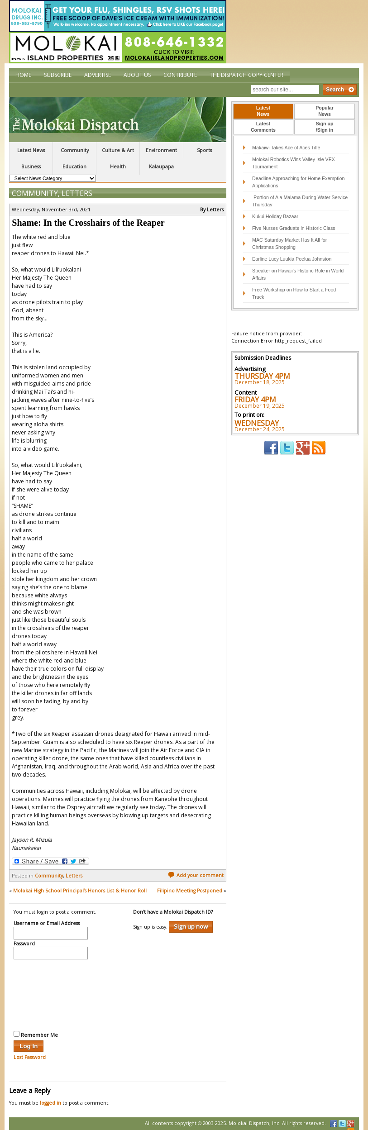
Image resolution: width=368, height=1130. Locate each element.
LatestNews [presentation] (263, 111)
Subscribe (58, 75)
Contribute (180, 75)
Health (118, 166)
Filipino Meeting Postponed (189, 883)
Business (31, 166)
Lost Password (30, 1050)
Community (75, 150)
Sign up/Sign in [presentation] (325, 127)
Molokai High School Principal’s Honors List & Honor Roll (80, 883)
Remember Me (36, 1027)
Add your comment (196, 868)
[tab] (263, 111)
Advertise (97, 75)
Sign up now (191, 919)
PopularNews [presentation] (324, 111)
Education (74, 166)
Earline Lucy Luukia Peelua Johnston (291, 259)
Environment (161, 150)
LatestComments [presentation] (263, 127)
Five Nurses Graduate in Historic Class (293, 228)
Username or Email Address (47, 916)
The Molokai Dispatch (117, 119)
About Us (137, 75)
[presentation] (51, 986)
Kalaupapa (161, 166)
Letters (77, 186)
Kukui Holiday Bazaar (275, 216)
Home (23, 75)
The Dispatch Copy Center (246, 75)
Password (24, 936)
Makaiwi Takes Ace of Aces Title (286, 147)
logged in (50, 1095)
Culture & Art (118, 150)
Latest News (31, 150)
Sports (204, 150)
